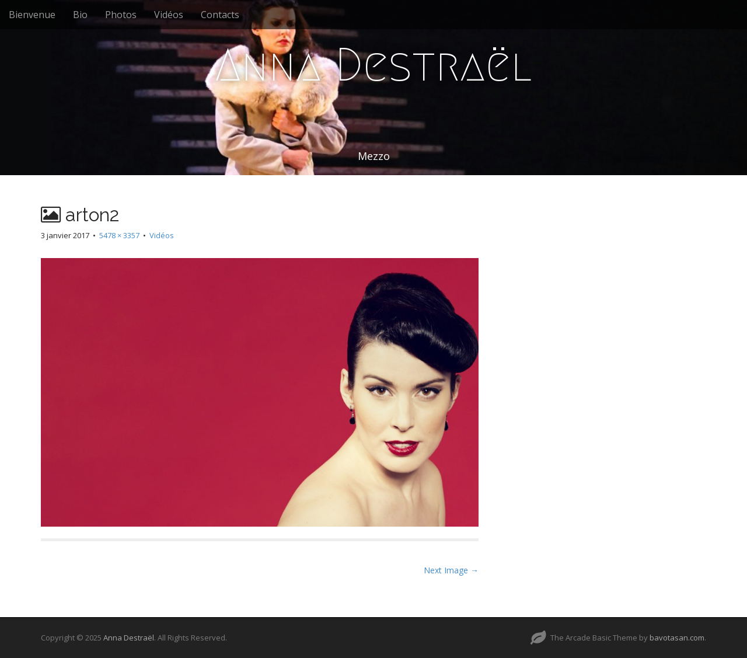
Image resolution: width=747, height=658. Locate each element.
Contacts (220, 14)
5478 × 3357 (119, 235)
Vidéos (168, 14)
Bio (80, 14)
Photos (121, 14)
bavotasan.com (677, 637)
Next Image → (451, 570)
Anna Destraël (373, 65)
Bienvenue (32, 14)
